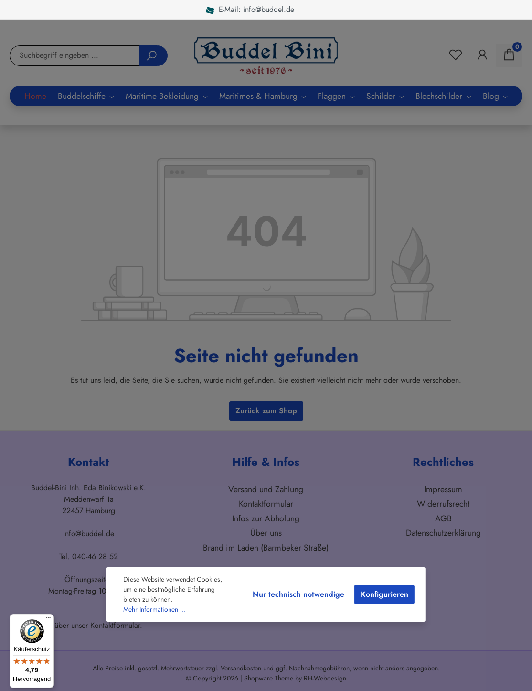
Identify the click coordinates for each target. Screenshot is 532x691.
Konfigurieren (384, 594)
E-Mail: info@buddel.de (250, 9)
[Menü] (48, 620)
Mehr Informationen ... (154, 609)
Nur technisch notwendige (298, 594)
